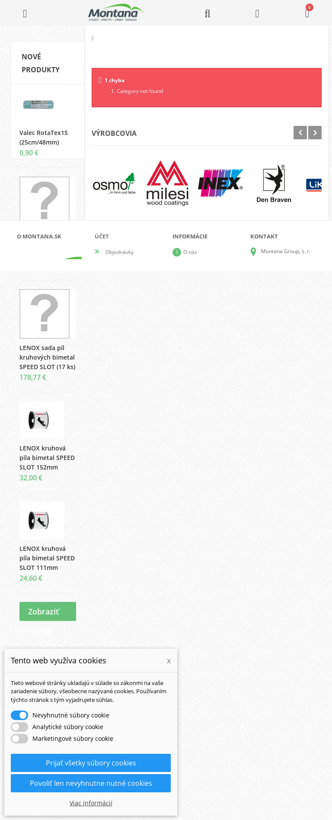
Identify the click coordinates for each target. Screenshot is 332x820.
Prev (300, 132)
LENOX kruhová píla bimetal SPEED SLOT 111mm (47, 565)
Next (315, 132)
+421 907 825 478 (282, 749)
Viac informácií (91, 803)
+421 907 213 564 (282, 761)
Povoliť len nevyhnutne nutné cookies (91, 783)
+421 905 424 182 (282, 737)
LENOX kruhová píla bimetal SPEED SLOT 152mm (47, 465)
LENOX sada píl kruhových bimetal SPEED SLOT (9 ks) (47, 252)
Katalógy (193, 703)
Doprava (193, 717)
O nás (190, 689)
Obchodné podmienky (209, 731)
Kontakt (192, 758)
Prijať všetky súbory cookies (91, 763)
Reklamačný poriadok (209, 745)
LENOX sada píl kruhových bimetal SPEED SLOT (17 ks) (47, 364)
